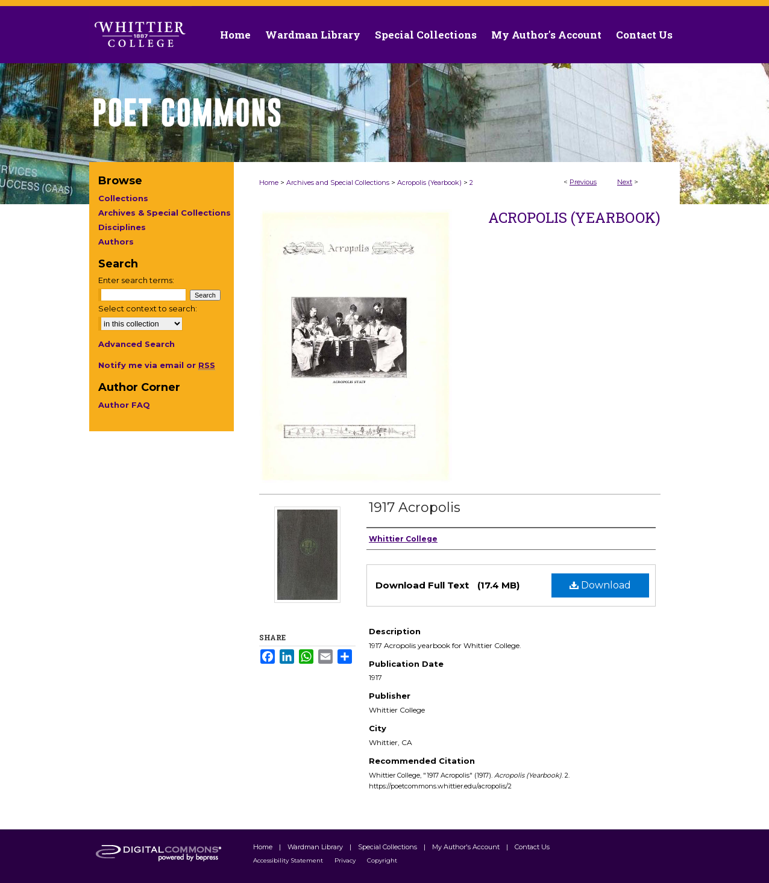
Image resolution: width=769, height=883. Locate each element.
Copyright (382, 860)
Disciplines (122, 227)
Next (624, 182)
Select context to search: (147, 308)
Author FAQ (124, 405)
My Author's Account (466, 847)
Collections (123, 198)
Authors (116, 241)
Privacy (345, 860)
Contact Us (644, 35)
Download (600, 585)
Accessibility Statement (289, 860)
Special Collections (388, 847)
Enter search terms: (136, 280)
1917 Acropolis (414, 507)
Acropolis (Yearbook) (429, 182)
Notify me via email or (156, 365)
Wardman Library (316, 847)
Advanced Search (136, 344)
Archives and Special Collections (337, 182)
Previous (583, 182)
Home (268, 182)
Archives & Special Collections (164, 212)
